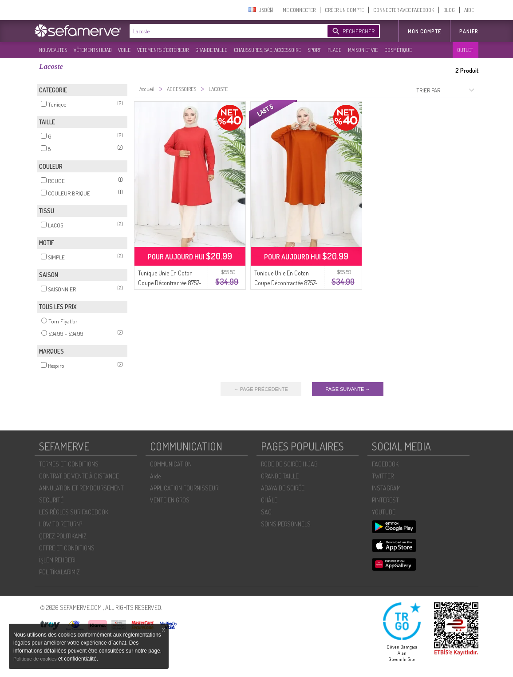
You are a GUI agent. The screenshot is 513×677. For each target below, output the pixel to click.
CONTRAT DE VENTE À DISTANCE (79, 476)
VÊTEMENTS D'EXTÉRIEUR (163, 50)
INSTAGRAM (386, 488)
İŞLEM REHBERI (57, 560)
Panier (468, 31)
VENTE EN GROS (169, 500)
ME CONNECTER (299, 10)
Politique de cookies (35, 658)
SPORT (314, 50)
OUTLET (465, 50)
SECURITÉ (51, 500)
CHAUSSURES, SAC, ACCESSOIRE (267, 50)
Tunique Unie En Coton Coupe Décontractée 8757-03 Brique (286, 282)
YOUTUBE (383, 512)
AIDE (469, 10)
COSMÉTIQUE (398, 50)
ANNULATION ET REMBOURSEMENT (81, 488)
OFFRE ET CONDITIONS (67, 548)
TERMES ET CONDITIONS (69, 464)
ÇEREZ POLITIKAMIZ (63, 536)
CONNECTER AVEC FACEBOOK (403, 10)
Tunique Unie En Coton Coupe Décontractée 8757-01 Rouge (169, 282)
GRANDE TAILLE (211, 50)
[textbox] (226, 31)
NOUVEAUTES (53, 50)
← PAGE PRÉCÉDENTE (261, 389)
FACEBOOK (385, 464)
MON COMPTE (424, 31)
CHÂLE (269, 500)
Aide (155, 476)
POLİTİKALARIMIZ (59, 572)
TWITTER (383, 476)
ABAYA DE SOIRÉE (282, 488)
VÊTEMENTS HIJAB (92, 50)
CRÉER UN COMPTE (344, 10)
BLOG (449, 10)
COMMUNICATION (171, 464)
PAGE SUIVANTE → (347, 389)
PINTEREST (385, 500)
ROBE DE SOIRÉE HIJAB (289, 464)
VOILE (124, 50)
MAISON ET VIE (363, 50)
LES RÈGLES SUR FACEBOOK (73, 512)
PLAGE (334, 50)
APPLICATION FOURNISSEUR (184, 488)
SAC (266, 512)
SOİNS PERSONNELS (286, 524)
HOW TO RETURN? (60, 524)
